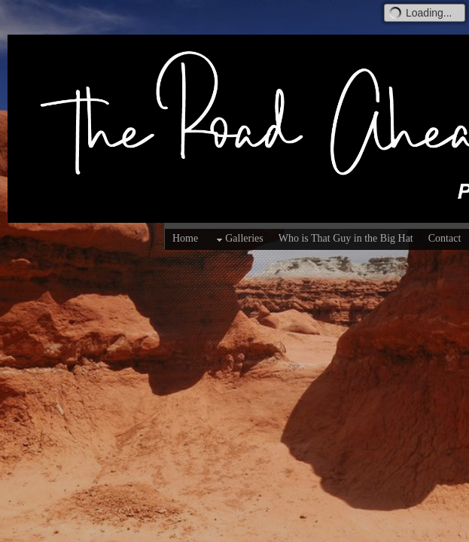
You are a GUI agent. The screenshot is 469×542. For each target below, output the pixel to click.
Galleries (238, 239)
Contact (444, 238)
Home (185, 238)
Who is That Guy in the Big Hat (346, 238)
